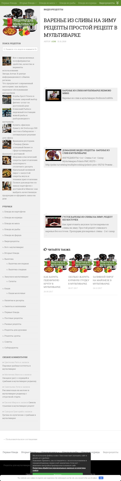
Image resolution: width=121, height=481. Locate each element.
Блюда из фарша (12, 235)
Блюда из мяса (47, 3)
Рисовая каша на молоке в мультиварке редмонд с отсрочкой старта (15, 393)
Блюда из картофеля (14, 211)
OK (101, 478)
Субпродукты (11, 347)
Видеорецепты (107, 3)
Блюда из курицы (87, 3)
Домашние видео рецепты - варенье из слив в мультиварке (80, 126)
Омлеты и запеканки (15, 306)
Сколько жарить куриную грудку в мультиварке (78, 280)
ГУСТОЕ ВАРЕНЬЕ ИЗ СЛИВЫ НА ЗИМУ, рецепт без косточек (80, 192)
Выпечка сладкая (17, 269)
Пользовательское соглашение (21, 439)
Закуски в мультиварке (16, 276)
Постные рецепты (13, 318)
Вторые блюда (27, 3)
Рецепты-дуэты (12, 335)
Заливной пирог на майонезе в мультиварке (103, 280)
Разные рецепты (12, 324)
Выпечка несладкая (19, 263)
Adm (53, 41)
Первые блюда (9, 3)
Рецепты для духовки (15, 330)
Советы (8, 341)
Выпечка (8, 259)
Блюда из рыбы (68, 3)
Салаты (12, 281)
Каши (7, 288)
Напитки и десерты (14, 300)
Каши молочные (17, 293)
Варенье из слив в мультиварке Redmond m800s (80, 66)
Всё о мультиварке (14, 247)
